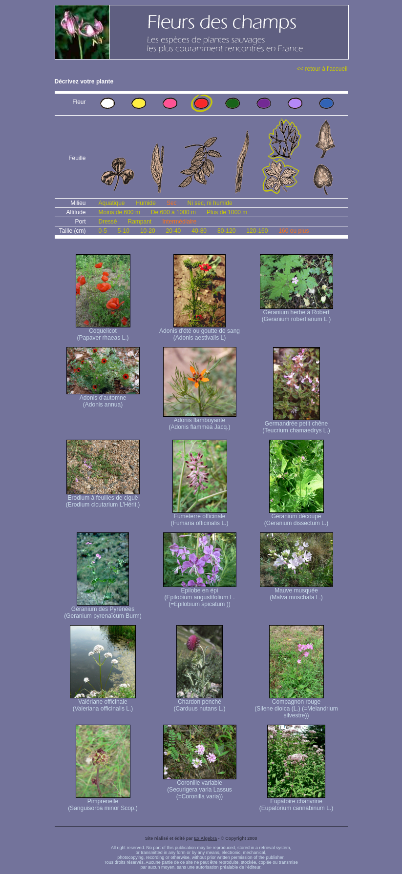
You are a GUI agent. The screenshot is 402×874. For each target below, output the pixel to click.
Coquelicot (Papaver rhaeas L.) (103, 331)
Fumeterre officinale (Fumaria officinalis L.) (200, 517)
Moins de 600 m (119, 212)
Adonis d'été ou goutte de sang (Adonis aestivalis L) (199, 331)
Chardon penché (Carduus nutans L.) (199, 702)
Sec (172, 203)
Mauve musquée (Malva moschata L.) (296, 591)
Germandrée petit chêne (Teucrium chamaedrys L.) (296, 424)
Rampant (140, 221)
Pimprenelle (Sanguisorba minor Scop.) (103, 802)
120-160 (257, 230)
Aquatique (112, 203)
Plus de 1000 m (227, 212)
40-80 (199, 230)
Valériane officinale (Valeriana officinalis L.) (103, 702)
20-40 (173, 230)
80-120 (226, 230)
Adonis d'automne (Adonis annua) (103, 398)
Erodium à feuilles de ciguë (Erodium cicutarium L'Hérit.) (103, 498)
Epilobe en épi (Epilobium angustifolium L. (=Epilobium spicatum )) (199, 595)
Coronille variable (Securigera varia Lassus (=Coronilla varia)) (199, 787)
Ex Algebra (205, 838)
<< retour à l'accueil (321, 68)
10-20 (147, 230)
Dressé (108, 221)
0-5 (103, 230)
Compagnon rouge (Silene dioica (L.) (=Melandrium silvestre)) (296, 706)
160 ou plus (293, 230)
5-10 (123, 230)
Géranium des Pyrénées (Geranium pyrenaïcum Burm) (103, 609)
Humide (146, 203)
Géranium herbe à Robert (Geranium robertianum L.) (296, 313)
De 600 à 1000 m (173, 212)
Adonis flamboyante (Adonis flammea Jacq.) (199, 420)
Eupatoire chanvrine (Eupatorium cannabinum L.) (296, 802)
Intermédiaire (179, 221)
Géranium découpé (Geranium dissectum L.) (296, 517)
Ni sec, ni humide (210, 203)
